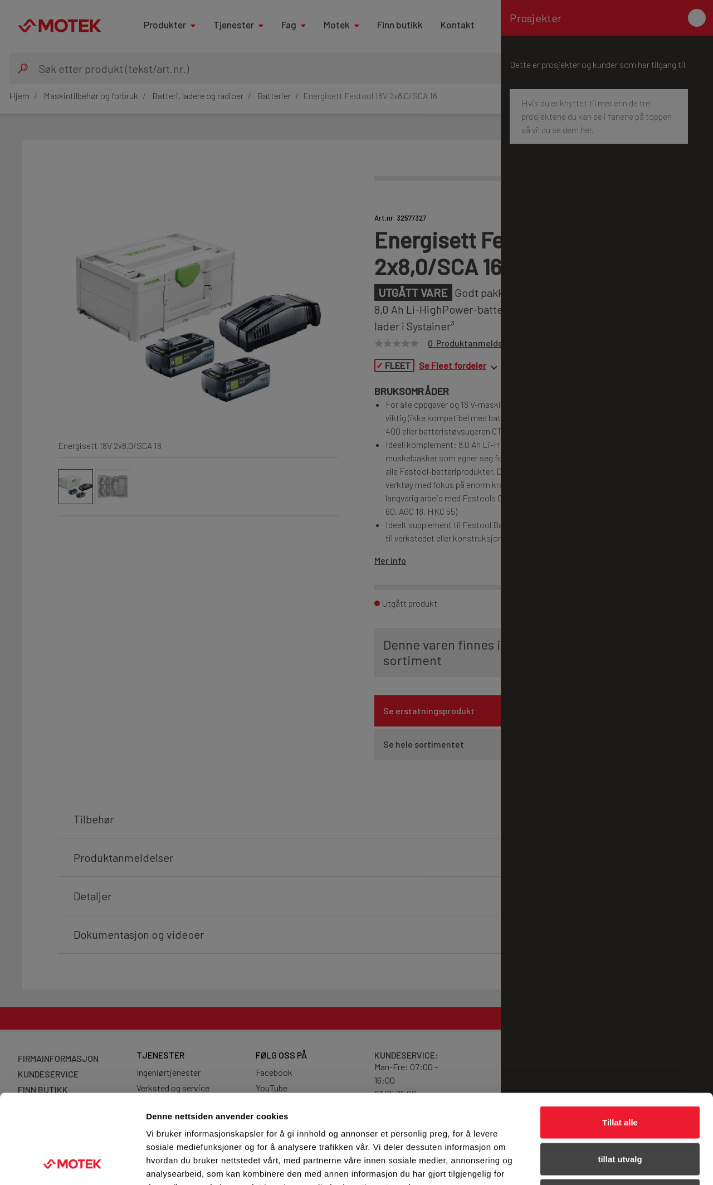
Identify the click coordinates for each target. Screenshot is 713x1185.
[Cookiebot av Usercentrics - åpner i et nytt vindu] (72, 1163)
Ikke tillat (620, 1111)
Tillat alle (620, 1038)
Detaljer (593, 1163)
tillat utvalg (620, 1075)
